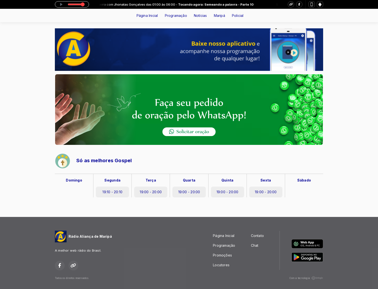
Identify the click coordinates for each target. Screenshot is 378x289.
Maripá (219, 15)
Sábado (304, 180)
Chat (255, 245)
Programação (176, 15)
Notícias (200, 15)
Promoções (222, 255)
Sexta (265, 180)
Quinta (227, 180)
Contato (257, 236)
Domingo (74, 180)
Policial (238, 15)
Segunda (112, 180)
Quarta (189, 180)
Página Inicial (147, 15)
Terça (151, 180)
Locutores (221, 265)
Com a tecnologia (306, 278)
